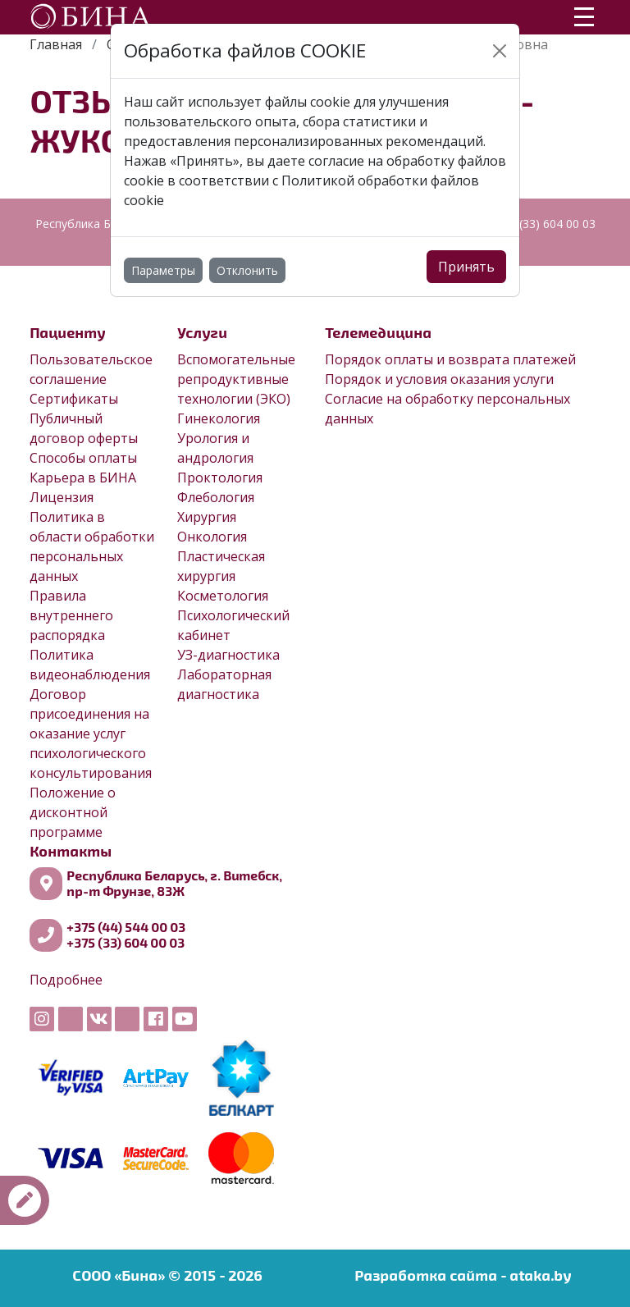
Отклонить (247, 270)
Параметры (163, 270)
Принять (466, 267)
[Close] (499, 51)
